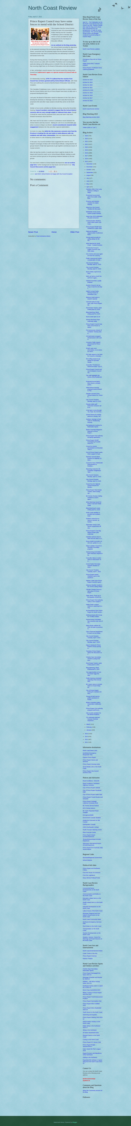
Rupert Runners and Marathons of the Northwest (92, 1054)
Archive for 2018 (88, 95)
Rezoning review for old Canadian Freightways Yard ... (93, 470)
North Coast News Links (90, 750)
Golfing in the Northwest (90, 1057)
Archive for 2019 (88, 92)
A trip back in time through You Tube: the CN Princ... (94, 411)
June (88, 181)
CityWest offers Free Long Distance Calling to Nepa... (94, 190)
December (89, 164)
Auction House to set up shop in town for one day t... (94, 286)
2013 (86, 736)
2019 (86, 150)
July (87, 178)
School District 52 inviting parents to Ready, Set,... (94, 415)
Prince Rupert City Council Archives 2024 (91, 771)
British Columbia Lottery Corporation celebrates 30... (93, 704)
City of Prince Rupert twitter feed (92, 794)
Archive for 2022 (88, 85)
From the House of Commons (91, 872)
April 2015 (38, 174)
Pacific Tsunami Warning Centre (92, 829)
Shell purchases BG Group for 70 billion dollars (94, 615)
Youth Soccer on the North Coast (92, 1012)
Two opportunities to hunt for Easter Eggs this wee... (93, 673)
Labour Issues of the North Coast (92, 911)
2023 (86, 138)
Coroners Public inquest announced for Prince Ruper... (93, 344)
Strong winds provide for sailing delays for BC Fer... (93, 239)
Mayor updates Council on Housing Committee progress (94, 547)
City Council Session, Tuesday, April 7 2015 (93, 636)
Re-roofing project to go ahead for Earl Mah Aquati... (93, 360)
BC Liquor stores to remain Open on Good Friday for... (94, 686)
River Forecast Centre (89, 832)
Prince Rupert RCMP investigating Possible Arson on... (93, 441)
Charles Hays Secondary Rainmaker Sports (90, 969)
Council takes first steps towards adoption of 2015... (93, 565)
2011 (86, 742)
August (88, 175)
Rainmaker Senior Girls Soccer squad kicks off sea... (93, 526)
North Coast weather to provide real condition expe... (93, 514)
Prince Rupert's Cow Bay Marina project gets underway (93, 532)
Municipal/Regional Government (92, 857)
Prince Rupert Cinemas (90, 956)
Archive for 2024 (88, 79)
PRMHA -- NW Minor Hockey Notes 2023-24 (91, 982)
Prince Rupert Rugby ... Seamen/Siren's (90, 1045)
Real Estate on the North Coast (92, 926)
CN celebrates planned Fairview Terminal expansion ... (93, 719)
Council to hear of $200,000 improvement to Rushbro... (94, 464)
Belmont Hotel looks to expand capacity (93, 298)
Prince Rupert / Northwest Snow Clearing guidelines (92, 68)
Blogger (74, 1122)
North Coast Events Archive (91, 109)
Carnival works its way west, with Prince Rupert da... (94, 303)
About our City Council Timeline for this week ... (94, 208)
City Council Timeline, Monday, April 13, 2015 (93, 400)
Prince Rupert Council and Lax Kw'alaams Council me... (94, 371)
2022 (86, 141)
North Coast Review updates (91, 49)
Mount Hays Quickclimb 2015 (91, 990)
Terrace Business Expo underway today (93, 320)
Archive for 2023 (88, 82)
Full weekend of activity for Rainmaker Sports (94, 426)
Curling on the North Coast (91, 1039)
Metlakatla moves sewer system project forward (93, 212)
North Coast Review (52, 8)
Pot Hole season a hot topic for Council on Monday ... (94, 355)
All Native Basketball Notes (91, 1032)
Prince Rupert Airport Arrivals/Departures (89, 835)
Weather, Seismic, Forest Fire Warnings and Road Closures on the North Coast (92, 938)
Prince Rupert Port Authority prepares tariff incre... (94, 709)
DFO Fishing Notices (89, 808)
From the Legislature (89, 875)
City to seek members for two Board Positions (93, 713)
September (89, 172)
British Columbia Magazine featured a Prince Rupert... (94, 431)
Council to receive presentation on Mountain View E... (94, 448)
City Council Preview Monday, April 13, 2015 (93, 480)
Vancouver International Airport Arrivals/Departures (92, 844)
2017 (86, 155)
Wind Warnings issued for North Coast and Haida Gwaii (93, 503)
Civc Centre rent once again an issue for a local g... (94, 254)
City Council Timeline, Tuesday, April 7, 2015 (93, 570)
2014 (86, 733)
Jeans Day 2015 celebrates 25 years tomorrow (94, 217)
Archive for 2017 (88, 98)
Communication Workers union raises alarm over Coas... (93, 222)
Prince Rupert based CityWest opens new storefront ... (93, 576)
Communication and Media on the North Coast (92, 894)
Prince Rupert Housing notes (91, 764)
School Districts (87, 860)
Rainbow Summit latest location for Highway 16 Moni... (93, 458)
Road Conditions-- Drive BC (91, 781)
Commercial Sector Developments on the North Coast (91, 889)
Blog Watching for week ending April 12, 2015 (93, 509)
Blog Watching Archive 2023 (91, 117)
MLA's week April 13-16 (93, 316)
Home (54, 232)
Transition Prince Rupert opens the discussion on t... (94, 652)
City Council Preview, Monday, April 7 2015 (93, 641)
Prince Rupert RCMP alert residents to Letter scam (94, 227)
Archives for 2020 (88, 90)
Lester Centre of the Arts (90, 953)
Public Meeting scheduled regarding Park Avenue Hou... (93, 679)
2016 (86, 158)
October (89, 169)
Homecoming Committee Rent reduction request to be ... (94, 553)
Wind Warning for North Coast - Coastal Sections (94, 244)
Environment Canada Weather (92, 817)
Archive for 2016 (88, 100)
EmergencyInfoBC (88, 815)
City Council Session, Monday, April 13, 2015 (93, 475)
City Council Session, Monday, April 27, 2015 (93, 263)
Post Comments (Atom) (43, 236)
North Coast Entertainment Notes (93, 951)
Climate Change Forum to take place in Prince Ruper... (94, 591)
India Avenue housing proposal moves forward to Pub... (94, 389)
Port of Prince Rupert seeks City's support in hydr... (94, 453)
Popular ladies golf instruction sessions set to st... (93, 405)
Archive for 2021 (88, 87)
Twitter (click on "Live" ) (90, 127)
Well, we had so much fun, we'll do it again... (94, 277)
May (87, 184)
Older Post (74, 232)
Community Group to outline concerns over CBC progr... (93, 249)
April (88, 187)
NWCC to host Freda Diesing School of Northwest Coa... (92, 293)
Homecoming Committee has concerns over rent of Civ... (94, 621)
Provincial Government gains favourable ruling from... (93, 197)
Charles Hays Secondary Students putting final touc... (93, 658)
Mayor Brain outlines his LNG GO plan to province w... (94, 627)
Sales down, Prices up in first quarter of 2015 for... (94, 596)
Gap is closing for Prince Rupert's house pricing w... (93, 646)
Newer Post (33, 232)
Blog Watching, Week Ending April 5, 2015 (93, 668)
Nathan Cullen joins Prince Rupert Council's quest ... (94, 581)
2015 (86, 161)
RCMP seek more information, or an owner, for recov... (94, 350)
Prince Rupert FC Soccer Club (92, 1042)
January (89, 730)
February (89, 727)
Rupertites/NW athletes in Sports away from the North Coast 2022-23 (93, 1061)
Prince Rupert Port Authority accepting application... (94, 436)
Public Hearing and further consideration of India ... (94, 259)
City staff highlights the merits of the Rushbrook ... (94, 377)
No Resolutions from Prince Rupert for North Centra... (94, 611)
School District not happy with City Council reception (56, 174)
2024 (86, 135)
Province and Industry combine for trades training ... (92, 203)
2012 (86, 739)
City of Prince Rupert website (91, 787)
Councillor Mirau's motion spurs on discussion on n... (93, 559)
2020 (86, 147)
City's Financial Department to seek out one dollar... (94, 632)
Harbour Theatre (88, 958)
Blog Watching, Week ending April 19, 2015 (93, 313)
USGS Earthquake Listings (91, 827)
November (89, 167)
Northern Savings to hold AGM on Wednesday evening (93, 420)
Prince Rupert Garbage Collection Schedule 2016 (90, 802)
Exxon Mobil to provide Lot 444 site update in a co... (94, 542)
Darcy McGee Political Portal (91, 878)
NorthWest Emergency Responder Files (89, 753)
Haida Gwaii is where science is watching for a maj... (94, 606)
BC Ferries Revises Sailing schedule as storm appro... (94, 497)
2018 (86, 153)
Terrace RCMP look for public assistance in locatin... (93, 698)
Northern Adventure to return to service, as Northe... (92, 520)
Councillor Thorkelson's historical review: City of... (94, 365)
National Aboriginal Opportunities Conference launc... (94, 233)
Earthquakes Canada (89, 824)
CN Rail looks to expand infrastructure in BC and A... (94, 337)
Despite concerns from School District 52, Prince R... (94, 395)
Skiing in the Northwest (90, 1030)
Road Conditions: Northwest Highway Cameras (91, 784)
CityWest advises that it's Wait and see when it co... (94, 537)
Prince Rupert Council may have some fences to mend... (94, 325)
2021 (86, 144)
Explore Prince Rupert (89, 757)
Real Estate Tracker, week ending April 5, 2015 (94, 664)
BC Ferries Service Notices (91, 805)
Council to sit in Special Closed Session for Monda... (93, 485)
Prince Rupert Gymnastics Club (92, 1001)
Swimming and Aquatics (90, 1014)
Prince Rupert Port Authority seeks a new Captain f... (94, 600)
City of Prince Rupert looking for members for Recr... (94, 692)
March (88, 724)
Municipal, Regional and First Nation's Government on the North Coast (91, 915)
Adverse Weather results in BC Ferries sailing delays (94, 585)
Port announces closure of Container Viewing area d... (94, 331)
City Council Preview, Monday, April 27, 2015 (93, 268)
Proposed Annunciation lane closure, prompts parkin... (93, 383)
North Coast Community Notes (92, 919)
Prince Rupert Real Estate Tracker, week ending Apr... (94, 491)
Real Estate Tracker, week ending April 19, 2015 (94, 308)
